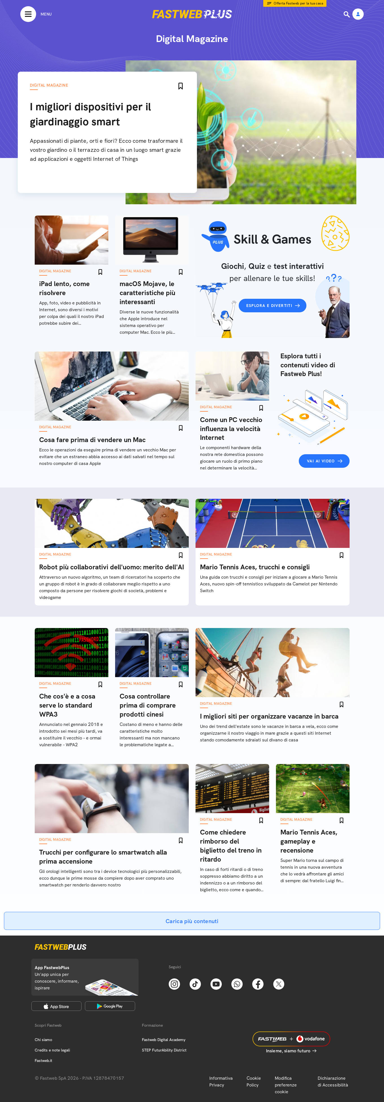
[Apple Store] (56, 1006)
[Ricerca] (347, 14)
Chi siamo (43, 1039)
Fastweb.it (43, 1060)
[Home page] (192, 14)
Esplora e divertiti (269, 305)
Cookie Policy (254, 1081)
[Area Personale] (358, 14)
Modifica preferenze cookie (286, 1085)
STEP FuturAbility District (164, 1050)
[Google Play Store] (110, 1006)
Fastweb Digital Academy (163, 1039)
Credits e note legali (52, 1050)
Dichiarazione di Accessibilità (333, 1081)
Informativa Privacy (221, 1081)
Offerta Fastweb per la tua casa (298, 3)
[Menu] (36, 14)
